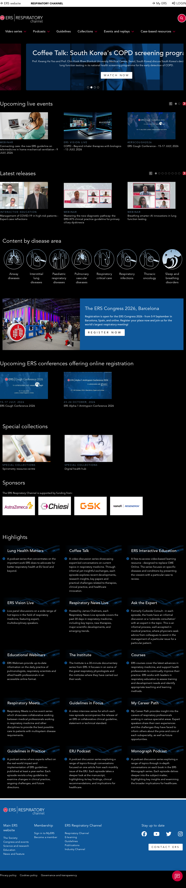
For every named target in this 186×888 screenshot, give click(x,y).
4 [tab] (98, 87)
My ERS (161, 3)
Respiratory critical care (104, 276)
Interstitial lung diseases (36, 278)
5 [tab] (169, 173)
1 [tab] (88, 87)
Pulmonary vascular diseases (82, 278)
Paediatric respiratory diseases (59, 278)
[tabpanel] (93, 67)
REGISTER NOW (105, 332)
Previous (170, 103)
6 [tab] (172, 173)
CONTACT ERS (166, 847)
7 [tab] (176, 173)
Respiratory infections (127, 276)
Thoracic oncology (149, 276)
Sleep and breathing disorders (172, 278)
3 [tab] (94, 87)
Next (184, 103)
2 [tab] (91, 87)
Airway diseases (13, 276)
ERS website (12, 3)
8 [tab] (179, 173)
